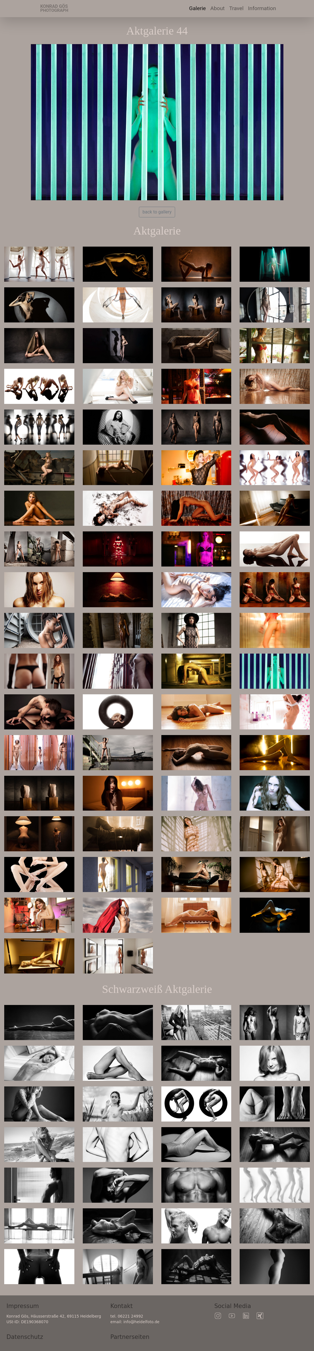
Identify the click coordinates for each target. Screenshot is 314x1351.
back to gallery (157, 212)
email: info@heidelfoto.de (134, 1322)
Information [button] (262, 8)
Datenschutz (24, 1337)
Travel (237, 8)
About (217, 8)
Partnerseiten (129, 1337)
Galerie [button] (197, 8)
